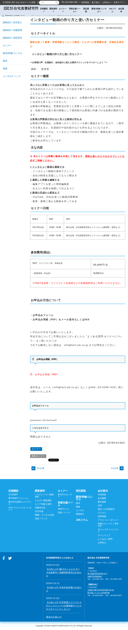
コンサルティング (12, 76)
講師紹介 (80, 514)
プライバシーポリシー (108, 520)
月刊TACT (13, 494)
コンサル (80, 510)
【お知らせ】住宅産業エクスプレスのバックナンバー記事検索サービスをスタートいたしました (64, 605)
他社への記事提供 (106, 509)
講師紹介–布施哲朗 (12, 30)
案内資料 (102, 502)
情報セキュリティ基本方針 (108, 524)
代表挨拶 (102, 494)
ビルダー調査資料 (43, 500)
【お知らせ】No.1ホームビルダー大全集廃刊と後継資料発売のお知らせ (64, 572)
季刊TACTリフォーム (18, 498)
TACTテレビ (63, 509)
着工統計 (96, 2)
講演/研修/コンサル (99, 10)
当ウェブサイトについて (108, 530)
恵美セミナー (38, 456)
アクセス (102, 512)
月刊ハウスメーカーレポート (19, 508)
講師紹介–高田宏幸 (12, 37)
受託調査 (86, 10)
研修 (5, 68)
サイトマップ (104, 535)
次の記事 (114, 468)
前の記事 (40, 468)
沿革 (100, 505)
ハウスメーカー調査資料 (44, 495)
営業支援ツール (75, 10)
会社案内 (121, 10)
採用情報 (85, 2)
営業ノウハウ (41, 518)
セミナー (63, 10)
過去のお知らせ (54, 617)
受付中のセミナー (65, 495)
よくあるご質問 (105, 539)
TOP (32, 15)
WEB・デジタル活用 (44, 515)
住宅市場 (39, 511)
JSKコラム (112, 10)
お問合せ (106, 2)
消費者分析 (40, 507)
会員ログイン (119, 2)
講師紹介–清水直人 (12, 22)
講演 (5, 61)
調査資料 (53, 10)
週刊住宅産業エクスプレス (19, 503)
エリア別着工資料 (43, 504)
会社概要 (102, 498)
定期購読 (44, 10)
